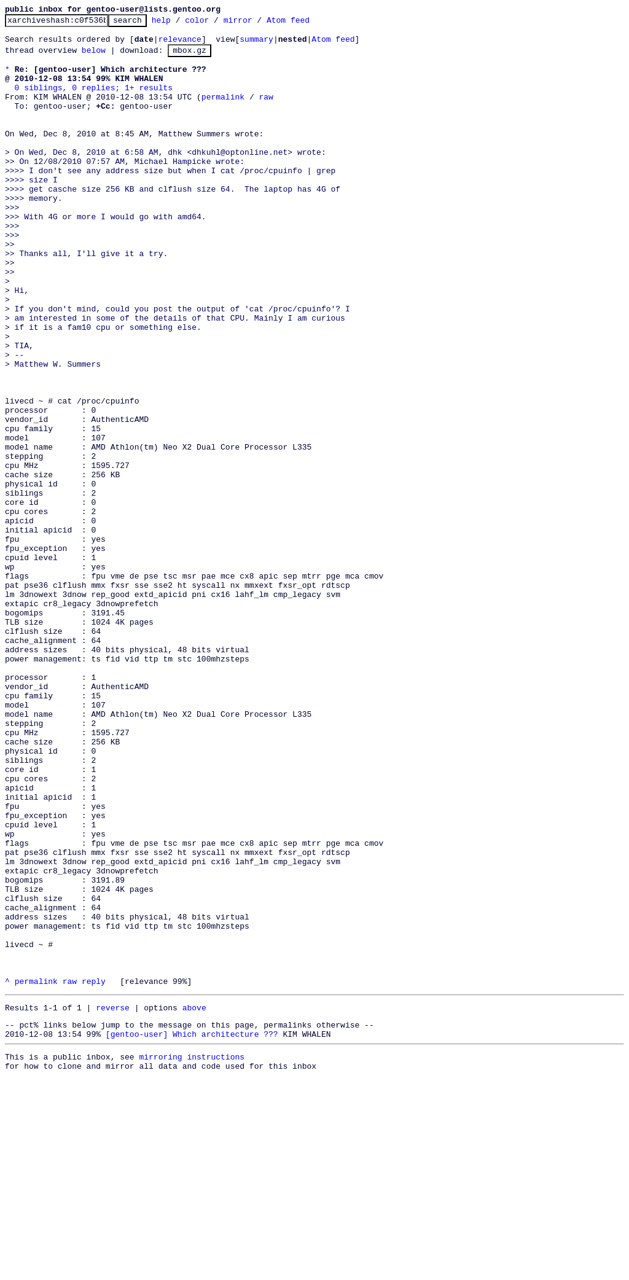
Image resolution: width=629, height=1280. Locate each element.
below (94, 57)
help (180, 23)
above (194, 1200)
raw (266, 111)
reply (94, 1172)
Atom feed (307, 23)
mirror (257, 23)
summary (256, 44)
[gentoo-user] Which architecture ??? (192, 1230)
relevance (179, 44)
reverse (113, 1200)
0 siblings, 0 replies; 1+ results (94, 100)
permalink (222, 111)
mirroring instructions (191, 1255)
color (216, 23)
